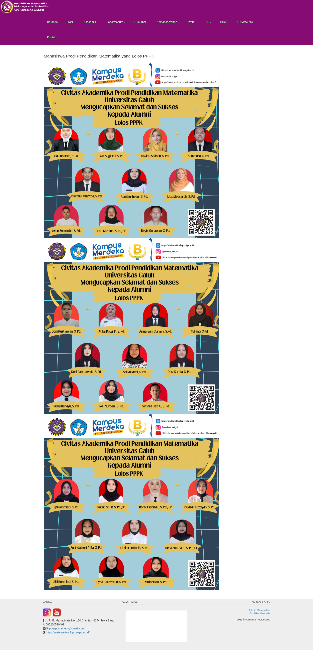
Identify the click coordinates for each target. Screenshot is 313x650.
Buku (224, 22)
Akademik (91, 22)
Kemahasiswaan (168, 22)
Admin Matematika (259, 610)
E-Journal (141, 22)
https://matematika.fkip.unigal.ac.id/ (68, 632)
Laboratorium (116, 22)
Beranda (52, 22)
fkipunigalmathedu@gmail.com (65, 628)
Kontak (51, 37)
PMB (192, 22)
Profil (70, 22)
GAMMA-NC (246, 22)
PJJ (208, 22)
